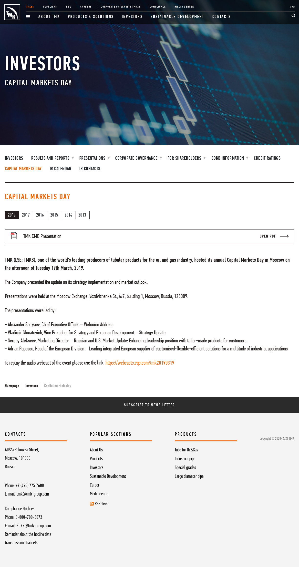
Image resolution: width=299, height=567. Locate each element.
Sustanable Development (108, 476)
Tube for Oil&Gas (186, 450)
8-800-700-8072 (29, 517)
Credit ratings (267, 158)
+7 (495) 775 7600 (30, 485)
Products (96, 459)
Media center (99, 494)
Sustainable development (177, 17)
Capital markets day (23, 169)
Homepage (12, 386)
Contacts (221, 17)
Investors (132, 17)
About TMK (49, 17)
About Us (96, 450)
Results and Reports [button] (51, 158)
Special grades (185, 467)
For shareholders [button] (185, 158)
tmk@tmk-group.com (33, 494)
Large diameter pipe (189, 476)
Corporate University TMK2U (121, 6)
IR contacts (89, 169)
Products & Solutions (91, 17)
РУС (292, 7)
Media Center (184, 6)
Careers (86, 6)
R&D (68, 6)
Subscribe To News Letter (149, 405)
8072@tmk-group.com (34, 526)
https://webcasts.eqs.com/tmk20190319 (139, 363)
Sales (30, 6)
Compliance (158, 6)
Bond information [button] (228, 158)
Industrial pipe (185, 459)
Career (94, 485)
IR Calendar (61, 169)
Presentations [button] (92, 158)
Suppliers (50, 6)
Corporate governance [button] (137, 158)
